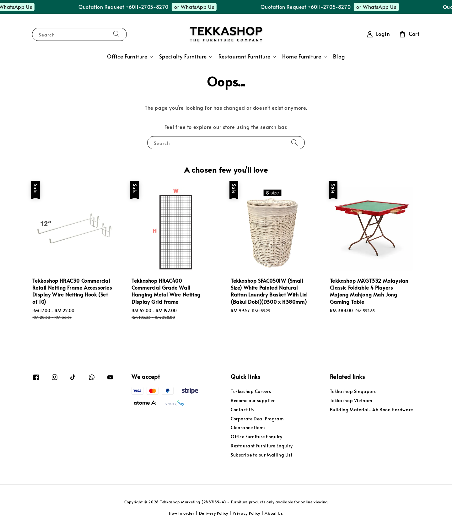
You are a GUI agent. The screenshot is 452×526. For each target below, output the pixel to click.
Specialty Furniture (183, 56)
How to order (181, 513)
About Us (274, 513)
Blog (339, 56)
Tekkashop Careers (251, 391)
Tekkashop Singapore (353, 391)
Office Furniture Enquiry (256, 437)
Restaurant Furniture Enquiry (262, 446)
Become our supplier (253, 400)
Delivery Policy (214, 513)
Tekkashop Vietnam (351, 400)
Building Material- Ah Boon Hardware (371, 409)
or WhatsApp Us (36, 6)
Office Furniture (127, 56)
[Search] (116, 34)
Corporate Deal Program (257, 419)
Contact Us (242, 409)
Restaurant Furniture (244, 56)
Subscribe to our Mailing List (261, 455)
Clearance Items (248, 427)
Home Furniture (301, 56)
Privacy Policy (246, 513)
